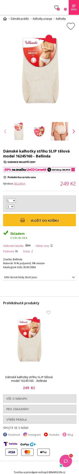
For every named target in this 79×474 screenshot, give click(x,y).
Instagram (34, 434)
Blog (70, 434)
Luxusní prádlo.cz (23, 7)
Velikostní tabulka (13, 246)
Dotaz (26, 251)
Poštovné (8, 251)
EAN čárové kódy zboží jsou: (20, 277)
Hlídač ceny (42, 246)
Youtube (54, 434)
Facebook (14, 434)
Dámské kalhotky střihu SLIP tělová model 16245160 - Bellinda (29, 379)
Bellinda (19, 183)
